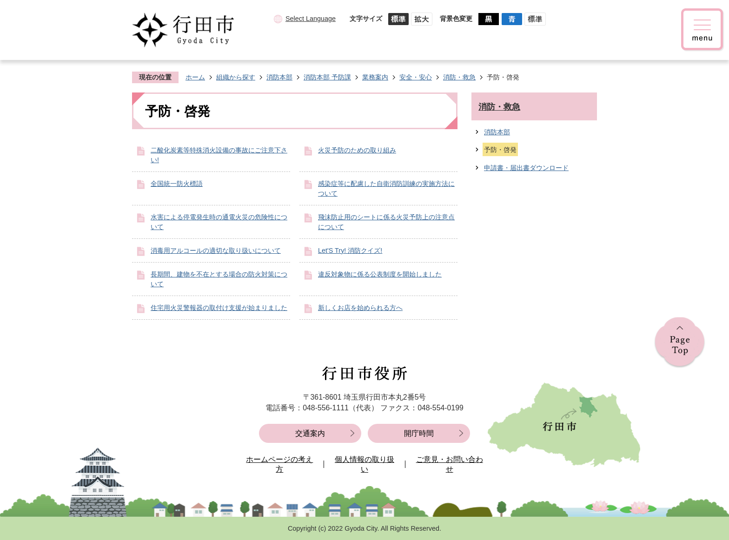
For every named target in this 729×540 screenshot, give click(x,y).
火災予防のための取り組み (357, 150)
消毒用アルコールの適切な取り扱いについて (216, 250)
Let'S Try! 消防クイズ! (350, 250)
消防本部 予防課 (327, 77)
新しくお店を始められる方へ (360, 307)
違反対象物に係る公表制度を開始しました (380, 274)
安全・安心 (415, 77)
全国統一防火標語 (177, 183)
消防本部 (279, 77)
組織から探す (235, 77)
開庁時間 (419, 433)
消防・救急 (459, 77)
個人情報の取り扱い (364, 464)
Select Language (310, 18)
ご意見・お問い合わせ (449, 464)
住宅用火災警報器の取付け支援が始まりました (219, 307)
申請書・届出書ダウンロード (526, 167)
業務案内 (375, 77)
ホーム (195, 77)
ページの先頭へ (680, 343)
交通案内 (310, 433)
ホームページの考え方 (279, 464)
